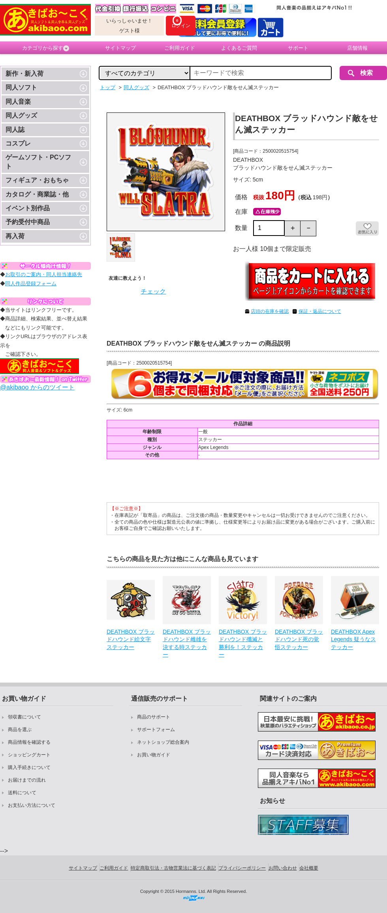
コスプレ (18, 143)
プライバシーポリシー (242, 868)
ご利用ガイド (179, 48)
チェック (153, 291)
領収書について (24, 717)
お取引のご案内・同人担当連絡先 (43, 274)
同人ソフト (21, 87)
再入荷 (15, 236)
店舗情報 (357, 48)
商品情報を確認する (29, 742)
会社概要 (308, 868)
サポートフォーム (156, 729)
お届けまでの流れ (27, 780)
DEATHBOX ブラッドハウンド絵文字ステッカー (131, 639)
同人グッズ (21, 115)
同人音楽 (18, 101)
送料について (22, 792)
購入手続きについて (29, 767)
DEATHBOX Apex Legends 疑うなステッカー (353, 639)
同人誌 (15, 129)
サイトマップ (120, 48)
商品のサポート (153, 717)
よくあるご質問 (239, 48)
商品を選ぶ (20, 729)
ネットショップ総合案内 (163, 742)
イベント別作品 (28, 208)
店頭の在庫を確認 (270, 311)
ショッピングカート (29, 755)
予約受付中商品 (28, 222)
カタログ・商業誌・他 (37, 194)
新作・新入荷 (24, 73)
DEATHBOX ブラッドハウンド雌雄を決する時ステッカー (187, 643)
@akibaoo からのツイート (37, 387)
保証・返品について (320, 311)
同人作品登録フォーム (30, 283)
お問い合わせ (283, 868)
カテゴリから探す (45, 48)
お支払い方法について (31, 805)
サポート (298, 48)
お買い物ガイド (153, 755)
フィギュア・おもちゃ (37, 180)
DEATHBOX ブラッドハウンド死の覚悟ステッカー (299, 639)
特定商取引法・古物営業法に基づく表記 (173, 868)
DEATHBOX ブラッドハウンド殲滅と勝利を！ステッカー (243, 643)
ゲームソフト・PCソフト (38, 161)
